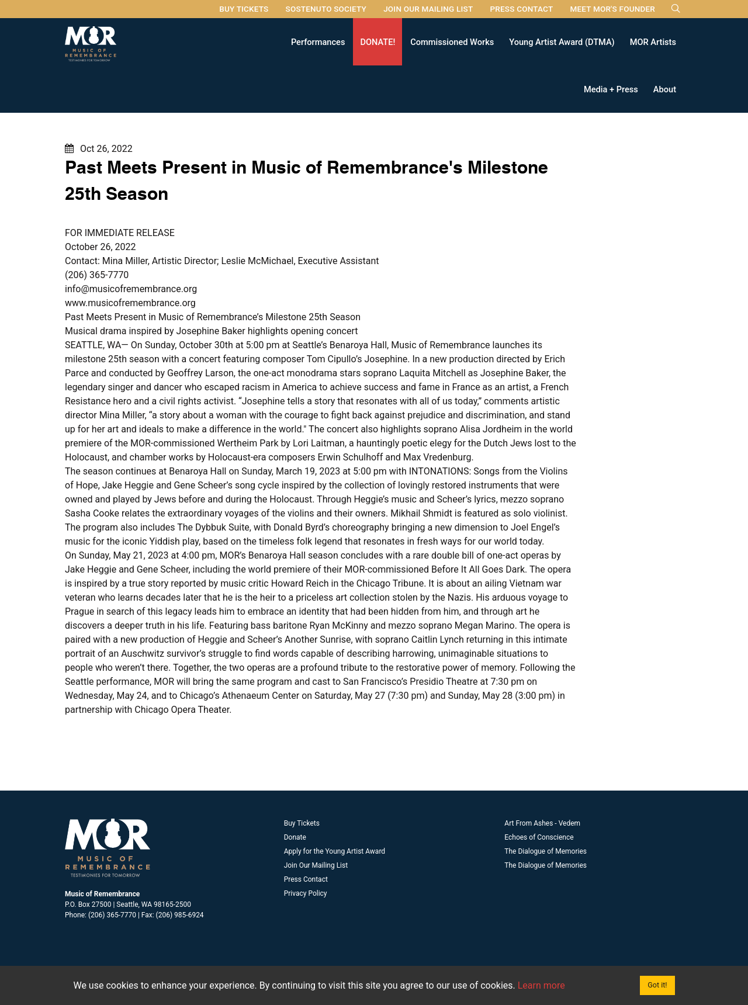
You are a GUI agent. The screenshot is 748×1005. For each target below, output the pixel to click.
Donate (295, 837)
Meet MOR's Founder (612, 8)
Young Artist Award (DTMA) (561, 41)
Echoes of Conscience (538, 837)
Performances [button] (318, 41)
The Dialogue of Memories (545, 851)
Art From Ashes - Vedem (542, 823)
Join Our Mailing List (428, 8)
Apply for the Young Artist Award (334, 851)
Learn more (541, 985)
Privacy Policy (305, 893)
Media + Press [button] (611, 89)
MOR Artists (653, 41)
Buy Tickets (243, 8)
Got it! (657, 984)
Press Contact (521, 8)
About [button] (664, 89)
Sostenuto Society (326, 8)
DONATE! (377, 41)
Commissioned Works (452, 41)
